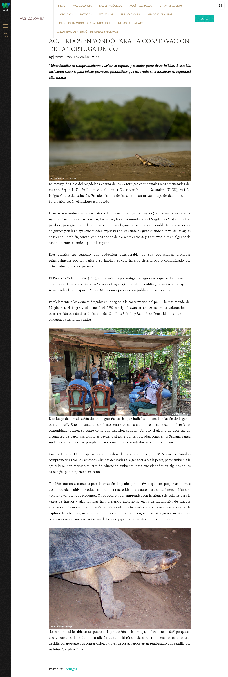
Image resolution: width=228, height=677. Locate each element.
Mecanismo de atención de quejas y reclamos (87, 31)
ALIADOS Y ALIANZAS (159, 14)
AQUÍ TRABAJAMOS (141, 5)
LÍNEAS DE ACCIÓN (171, 5)
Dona (204, 18)
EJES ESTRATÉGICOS (110, 5)
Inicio (61, 5)
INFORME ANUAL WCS (130, 23)
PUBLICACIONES (130, 14)
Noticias (86, 14)
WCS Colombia (32, 18)
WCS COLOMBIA (82, 5)
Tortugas (70, 669)
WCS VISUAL (106, 14)
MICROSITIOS (65, 14)
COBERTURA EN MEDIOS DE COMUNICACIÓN (83, 23)
